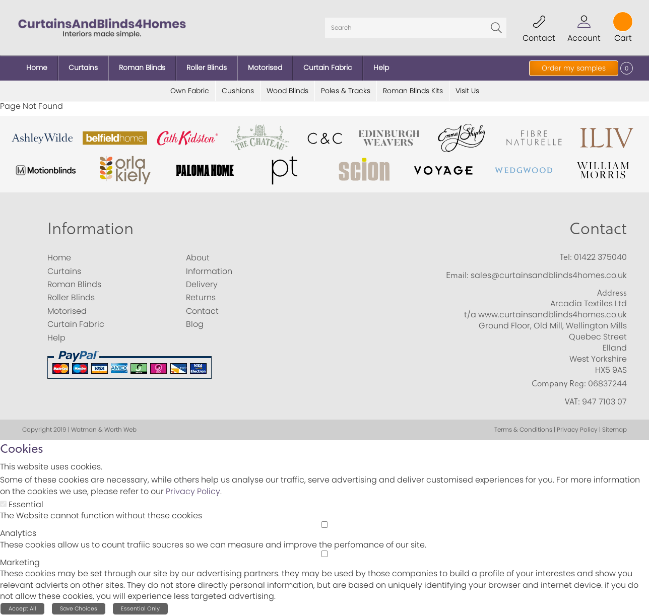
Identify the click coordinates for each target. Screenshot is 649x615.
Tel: (566, 256)
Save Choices (78, 608)
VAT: (572, 401)
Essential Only (140, 608)
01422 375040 (600, 257)
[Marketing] (324, 554)
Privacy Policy (193, 491)
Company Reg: (559, 383)
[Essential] (3, 504)
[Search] (415, 28)
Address (612, 292)
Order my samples (574, 68)
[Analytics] (324, 524)
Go (496, 28)
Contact (598, 228)
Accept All (22, 608)
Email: (457, 275)
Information (90, 228)
